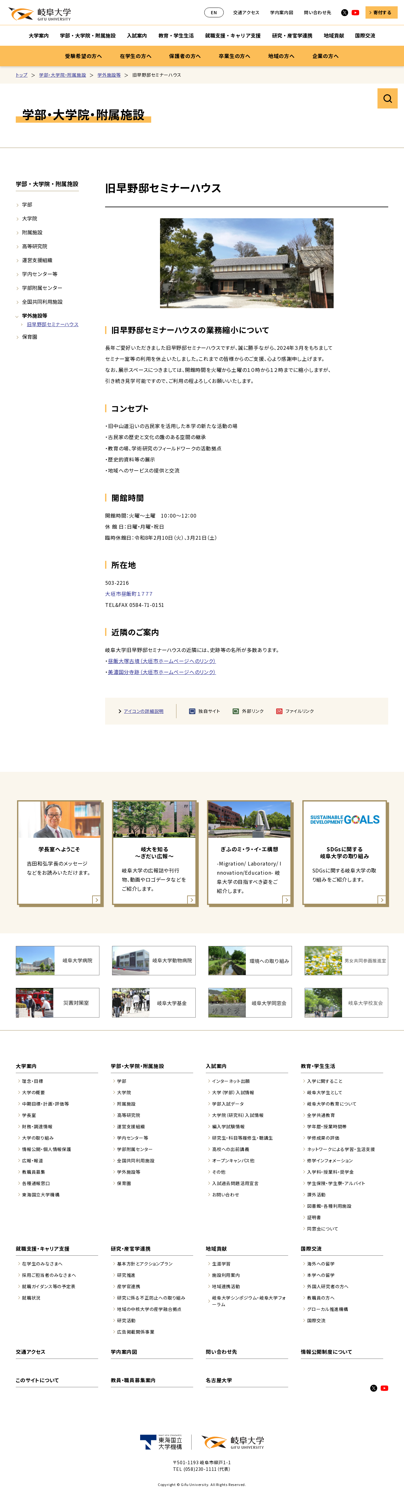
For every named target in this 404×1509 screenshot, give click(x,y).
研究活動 (126, 1320)
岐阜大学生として (324, 1092)
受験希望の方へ (83, 56)
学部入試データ (228, 1104)
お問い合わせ (225, 1194)
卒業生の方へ (235, 56)
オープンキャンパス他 (233, 1160)
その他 (218, 1172)
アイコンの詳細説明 (143, 711)
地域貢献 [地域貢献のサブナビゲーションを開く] (334, 35)
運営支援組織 (37, 260)
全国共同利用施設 (42, 301)
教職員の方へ (321, 1298)
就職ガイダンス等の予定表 (49, 1286)
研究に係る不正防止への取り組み (151, 1298)
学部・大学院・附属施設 (62, 75)
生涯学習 (221, 1263)
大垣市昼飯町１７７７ (129, 593)
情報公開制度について (326, 1351)
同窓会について (323, 1228)
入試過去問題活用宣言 (235, 1183)
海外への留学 (321, 1263)
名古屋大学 (219, 1380)
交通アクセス (246, 12)
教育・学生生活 (318, 1066)
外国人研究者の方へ (328, 1286)
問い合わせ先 (317, 12)
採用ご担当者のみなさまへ (49, 1275)
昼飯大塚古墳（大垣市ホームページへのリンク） (162, 661)
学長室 (29, 1115)
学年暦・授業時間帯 (327, 1126)
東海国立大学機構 (40, 1194)
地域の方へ (281, 56)
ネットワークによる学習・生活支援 (341, 1149)
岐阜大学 (39, 13)
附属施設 (32, 232)
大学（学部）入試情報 (233, 1092)
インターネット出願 (231, 1081)
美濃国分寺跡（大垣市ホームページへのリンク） (162, 672)
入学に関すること (324, 1081)
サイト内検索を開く (387, 98)
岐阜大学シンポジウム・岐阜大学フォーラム (249, 1301)
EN (214, 12)
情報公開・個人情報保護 (46, 1149)
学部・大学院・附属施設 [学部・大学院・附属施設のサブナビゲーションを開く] (88, 35)
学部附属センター (42, 287)
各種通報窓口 (36, 1183)
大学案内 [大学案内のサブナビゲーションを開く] (39, 35)
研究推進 (126, 1275)
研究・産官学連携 (131, 1248)
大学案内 (26, 1066)
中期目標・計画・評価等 (45, 1104)
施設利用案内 (226, 1275)
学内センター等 (39, 274)
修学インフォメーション (330, 1160)
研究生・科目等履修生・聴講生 (242, 1138)
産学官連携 (128, 1286)
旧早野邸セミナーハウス (53, 324)
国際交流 (311, 1248)
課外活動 (316, 1194)
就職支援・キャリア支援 (43, 1248)
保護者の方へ (185, 56)
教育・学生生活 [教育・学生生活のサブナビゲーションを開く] (176, 35)
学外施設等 (109, 75)
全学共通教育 (321, 1115)
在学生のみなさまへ (42, 1263)
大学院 (29, 218)
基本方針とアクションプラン (144, 1263)
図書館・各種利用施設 (329, 1206)
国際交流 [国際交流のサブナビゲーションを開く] (365, 35)
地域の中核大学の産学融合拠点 (149, 1309)
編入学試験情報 (228, 1126)
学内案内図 (282, 12)
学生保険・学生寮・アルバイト (336, 1183)
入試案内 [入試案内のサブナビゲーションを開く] (137, 35)
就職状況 (31, 1298)
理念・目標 (32, 1081)
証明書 (314, 1217)
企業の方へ (325, 56)
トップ (21, 75)
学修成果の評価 (323, 1138)
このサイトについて (37, 1380)
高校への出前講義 (230, 1149)
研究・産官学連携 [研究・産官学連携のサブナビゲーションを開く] (292, 35)
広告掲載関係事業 (135, 1332)
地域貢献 (216, 1248)
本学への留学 (321, 1275)
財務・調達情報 (37, 1126)
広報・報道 (32, 1160)
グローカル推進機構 (327, 1309)
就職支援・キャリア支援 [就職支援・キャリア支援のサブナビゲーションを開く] (233, 35)
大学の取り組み (38, 1138)
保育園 (29, 336)
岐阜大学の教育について (332, 1104)
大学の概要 (33, 1092)
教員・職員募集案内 (133, 1380)
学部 (27, 204)
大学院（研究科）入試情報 (238, 1115)
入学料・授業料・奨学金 (330, 1172)
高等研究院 (34, 246)
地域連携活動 (226, 1286)
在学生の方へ (136, 56)
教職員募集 (33, 1172)
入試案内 (216, 1066)
